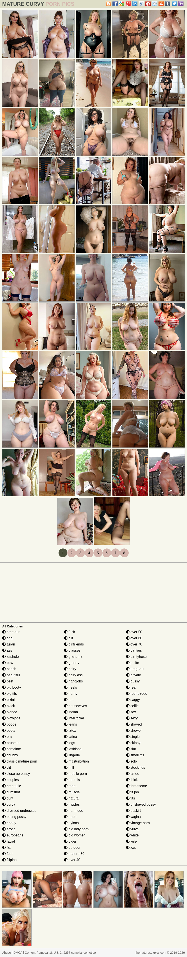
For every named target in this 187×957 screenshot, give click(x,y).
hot (68, 700)
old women (74, 835)
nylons (71, 823)
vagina (133, 817)
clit (6, 767)
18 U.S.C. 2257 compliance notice (72, 952)
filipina (9, 860)
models (72, 780)
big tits (9, 693)
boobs (9, 724)
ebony (9, 823)
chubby (10, 755)
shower (134, 730)
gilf (68, 638)
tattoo (132, 774)
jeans (70, 724)
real (131, 687)
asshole (10, 656)
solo (131, 761)
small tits (135, 755)
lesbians (72, 749)
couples (10, 780)
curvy (8, 804)
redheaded (136, 693)
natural (71, 798)
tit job (132, 792)
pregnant (135, 669)
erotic (8, 829)
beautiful (11, 675)
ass (7, 650)
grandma (73, 656)
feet (7, 854)
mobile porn (75, 774)
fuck (69, 632)
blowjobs (11, 718)
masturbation (76, 761)
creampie (11, 786)
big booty (11, 687)
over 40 (72, 860)
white (132, 835)
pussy (133, 681)
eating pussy (14, 817)
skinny (133, 743)
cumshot (11, 792)
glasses (72, 650)
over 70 (134, 644)
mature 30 (74, 854)
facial (8, 841)
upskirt (133, 810)
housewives (75, 706)
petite (132, 663)
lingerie (72, 755)
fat (6, 847)
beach (9, 669)
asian (8, 644)
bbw (7, 663)
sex (131, 712)
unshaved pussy (141, 804)
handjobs (73, 681)
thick (132, 780)
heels (70, 687)
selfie (132, 706)
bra (7, 737)
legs (69, 743)
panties (134, 650)
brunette (11, 743)
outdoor (72, 847)
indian (71, 712)
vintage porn (138, 823)
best (7, 681)
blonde (9, 712)
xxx (131, 847)
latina (70, 737)
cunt (7, 798)
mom (70, 786)
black (8, 706)
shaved (134, 724)
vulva (132, 829)
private (133, 675)
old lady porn (76, 829)
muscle (72, 792)
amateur (11, 632)
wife (131, 841)
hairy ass (73, 675)
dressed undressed (19, 810)
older (70, 841)
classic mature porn (19, 761)
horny (70, 693)
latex (70, 730)
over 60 (134, 638)
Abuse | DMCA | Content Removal (25, 952)
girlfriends (74, 644)
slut (131, 749)
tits (130, 798)
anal (7, 638)
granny (71, 663)
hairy (70, 669)
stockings (135, 767)
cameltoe (11, 749)
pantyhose (136, 656)
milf (69, 767)
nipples (72, 804)
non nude (73, 810)
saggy (133, 700)
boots (8, 730)
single (133, 737)
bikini (8, 700)
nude (70, 817)
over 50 (134, 632)
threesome (136, 786)
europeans (12, 835)
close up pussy (16, 774)
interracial (74, 718)
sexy (132, 718)
